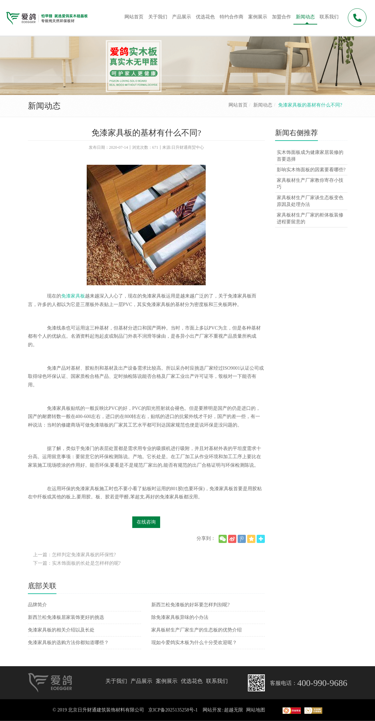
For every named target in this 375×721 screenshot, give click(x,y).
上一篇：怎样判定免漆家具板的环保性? (74, 554)
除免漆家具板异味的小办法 (179, 617)
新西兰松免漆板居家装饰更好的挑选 (66, 617)
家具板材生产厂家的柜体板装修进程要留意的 (310, 218)
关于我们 (116, 681)
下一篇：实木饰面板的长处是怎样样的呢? (77, 563)
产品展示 (141, 681)
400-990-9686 (322, 683)
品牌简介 (37, 604)
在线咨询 (146, 522)
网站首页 (238, 105)
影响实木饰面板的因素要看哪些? (311, 169)
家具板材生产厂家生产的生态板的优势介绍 (196, 629)
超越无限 (233, 709)
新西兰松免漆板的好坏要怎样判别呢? (190, 604)
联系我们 (217, 681)
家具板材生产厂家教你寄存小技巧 (310, 184)
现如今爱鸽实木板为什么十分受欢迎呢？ (194, 642)
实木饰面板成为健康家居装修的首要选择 (310, 156)
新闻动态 (262, 105)
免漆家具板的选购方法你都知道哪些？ (68, 642)
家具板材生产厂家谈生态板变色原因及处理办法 (310, 201)
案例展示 (166, 681)
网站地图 (255, 709)
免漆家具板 (73, 296)
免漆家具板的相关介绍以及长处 (61, 629)
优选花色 (192, 681)
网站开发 (212, 709)
